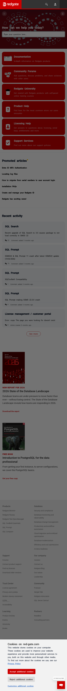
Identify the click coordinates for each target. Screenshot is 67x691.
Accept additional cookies (21, 671)
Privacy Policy (14, 663)
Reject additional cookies (21, 679)
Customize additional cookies (21, 686)
